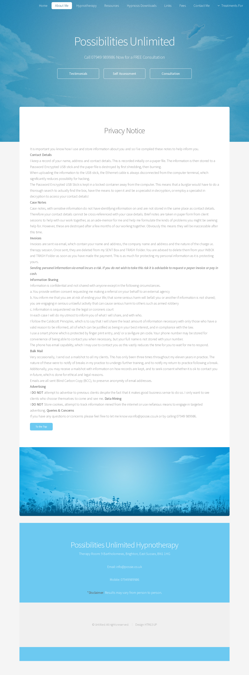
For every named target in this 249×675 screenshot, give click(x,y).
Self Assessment (124, 73)
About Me (61, 5)
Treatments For (232, 5)
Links (168, 5)
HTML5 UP (151, 624)
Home (43, 5)
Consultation (171, 73)
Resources (111, 5)
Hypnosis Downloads (142, 5)
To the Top (41, 426)
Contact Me (202, 5)
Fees (182, 5)
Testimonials (78, 73)
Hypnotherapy (86, 5)
